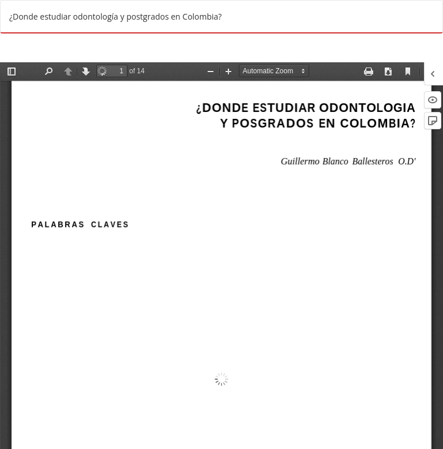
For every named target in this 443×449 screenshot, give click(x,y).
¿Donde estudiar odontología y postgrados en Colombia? (115, 16)
